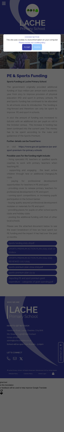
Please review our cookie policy (32, 43)
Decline (37, 47)
